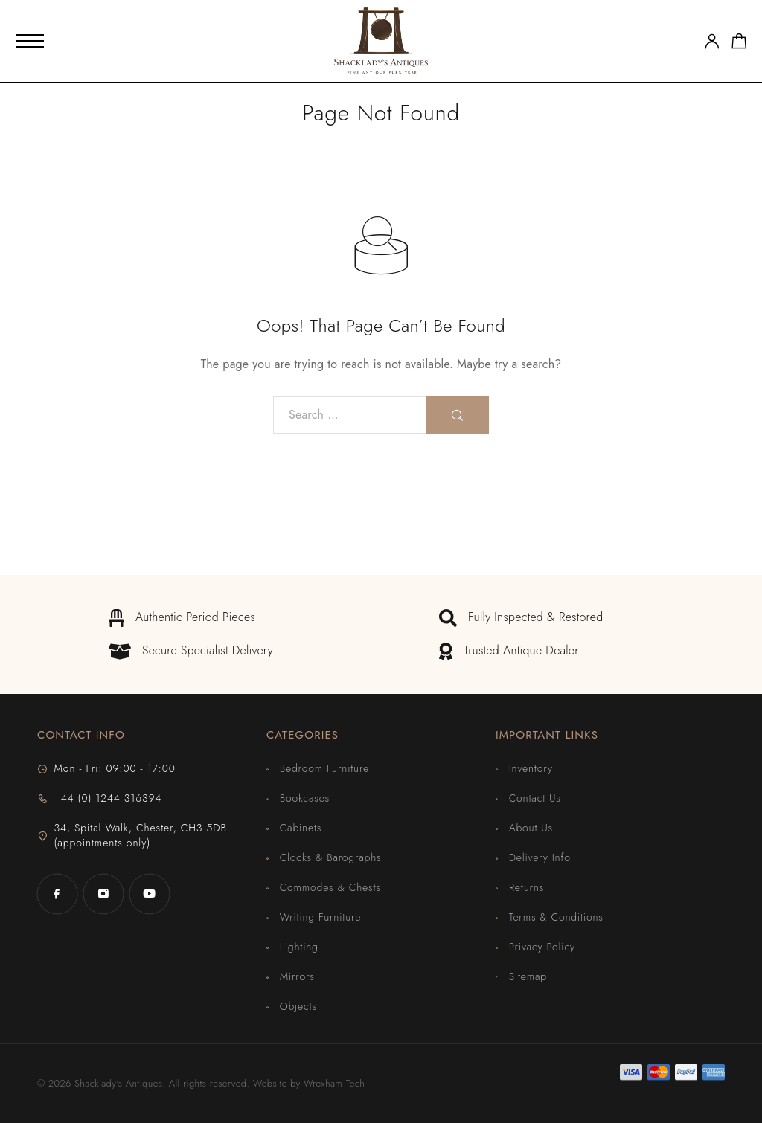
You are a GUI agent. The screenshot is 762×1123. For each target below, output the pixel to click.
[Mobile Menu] (30, 41)
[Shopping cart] (739, 44)
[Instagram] (103, 894)
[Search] (457, 415)
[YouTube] (150, 894)
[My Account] (712, 41)
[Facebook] (57, 894)
